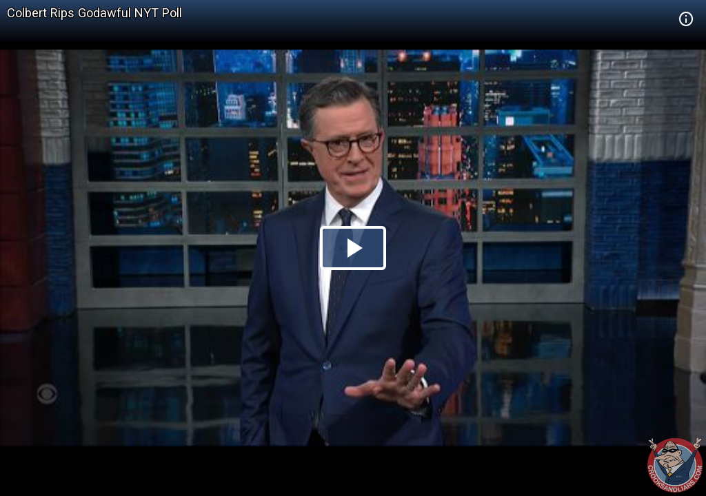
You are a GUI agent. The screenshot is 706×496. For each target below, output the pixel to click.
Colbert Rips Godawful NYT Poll (94, 13)
